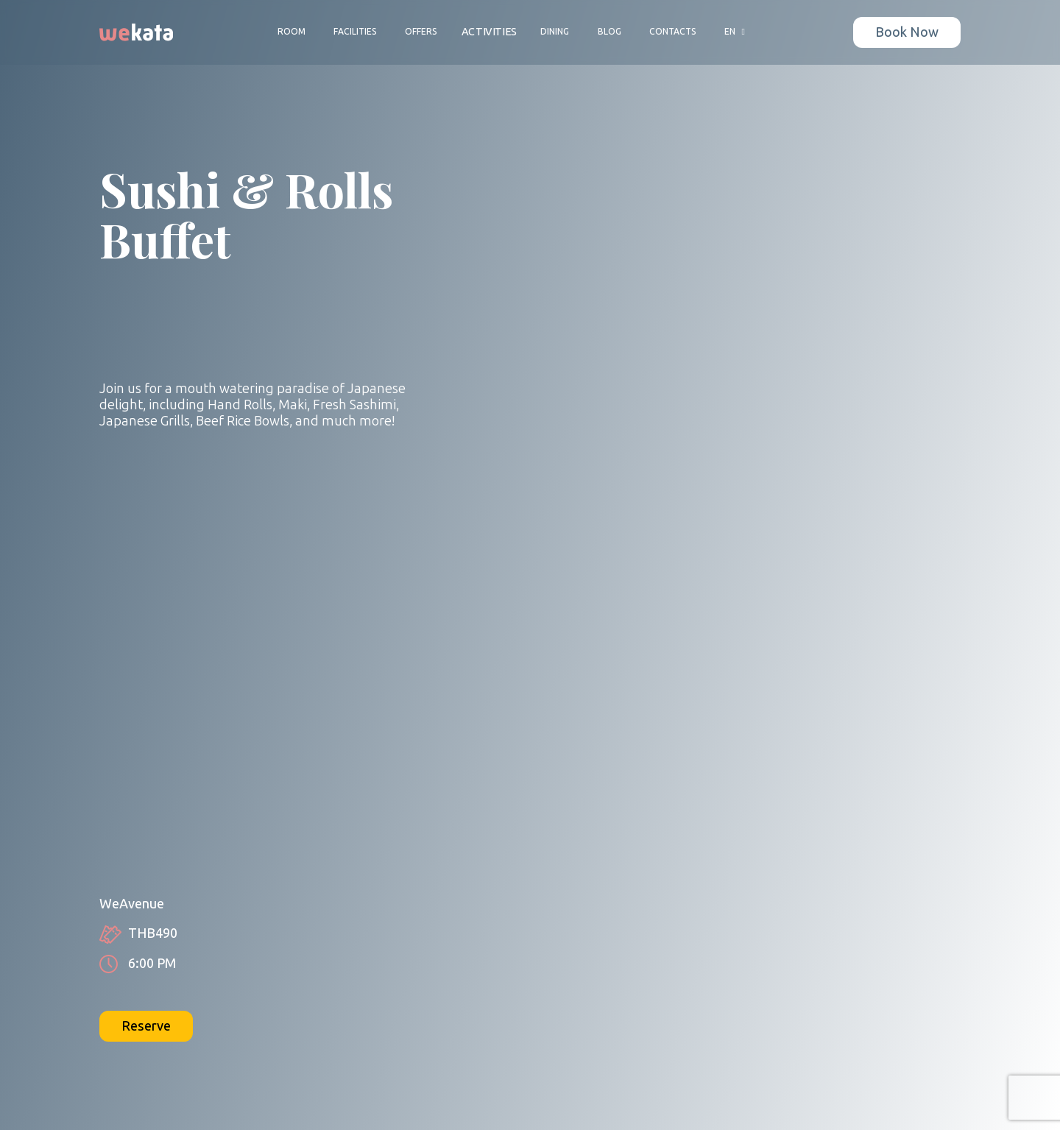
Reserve (146, 1026)
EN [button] (736, 32)
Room (291, 32)
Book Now (907, 32)
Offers (421, 32)
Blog (609, 32)
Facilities (355, 32)
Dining (554, 32)
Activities (489, 32)
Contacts (672, 32)
